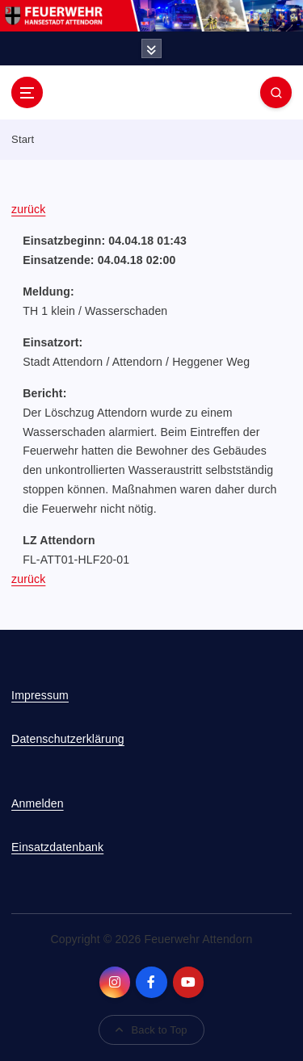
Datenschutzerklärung (67, 738)
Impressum (40, 695)
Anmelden (37, 803)
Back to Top (151, 1030)
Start (22, 139)
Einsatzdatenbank (57, 847)
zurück (28, 209)
